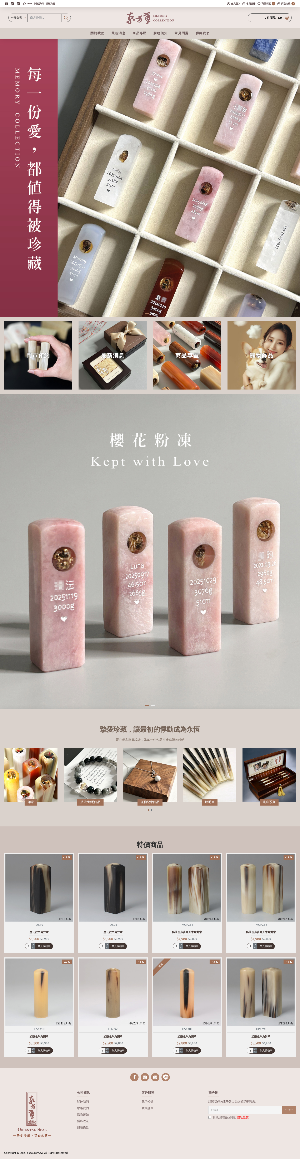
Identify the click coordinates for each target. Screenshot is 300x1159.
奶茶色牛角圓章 (39, 1036)
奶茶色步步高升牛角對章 (187, 932)
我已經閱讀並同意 (228, 1117)
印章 (31, 802)
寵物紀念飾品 (150, 802)
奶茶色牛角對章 (260, 1036)
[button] (148, 810)
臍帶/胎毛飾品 (90, 802)
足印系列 (269, 802)
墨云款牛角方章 (39, 932)
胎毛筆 (209, 802)
